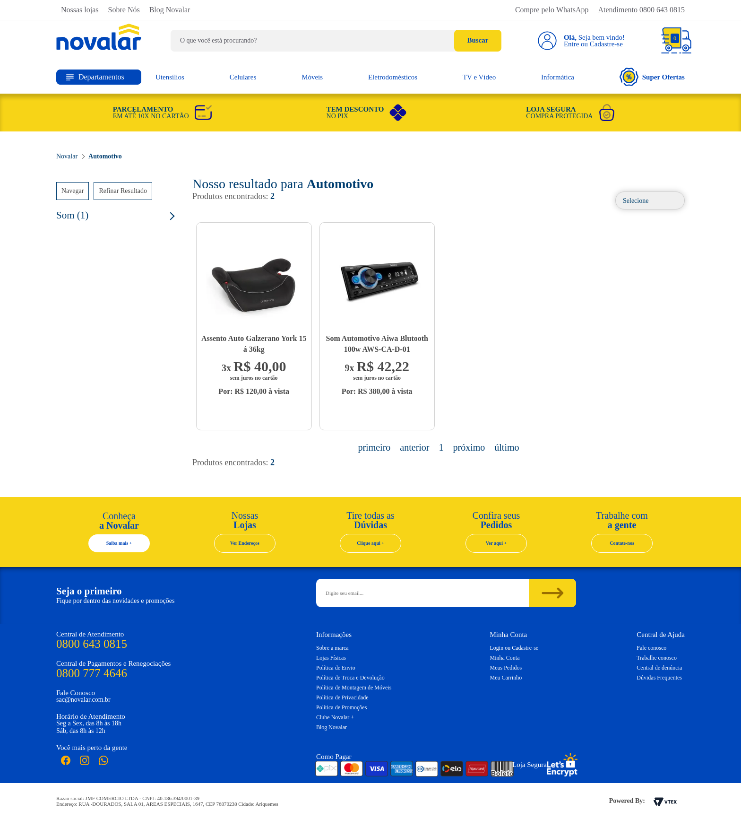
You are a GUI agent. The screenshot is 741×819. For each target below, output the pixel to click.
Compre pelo (552, 10)
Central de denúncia (659, 667)
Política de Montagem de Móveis (353, 687)
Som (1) (72, 215)
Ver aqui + (496, 543)
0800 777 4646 (91, 673)
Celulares (243, 77)
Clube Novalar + (335, 717)
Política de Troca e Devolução (350, 677)
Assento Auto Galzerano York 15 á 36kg (254, 343)
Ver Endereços (244, 543)
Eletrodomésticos (392, 77)
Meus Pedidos (506, 667)
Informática (557, 77)
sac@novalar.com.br (83, 699)
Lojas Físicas (331, 657)
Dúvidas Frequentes (659, 677)
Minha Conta (505, 657)
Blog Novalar (169, 10)
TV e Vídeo (479, 77)
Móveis (312, 77)
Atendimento (641, 10)
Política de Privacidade (342, 697)
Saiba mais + (119, 543)
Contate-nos (622, 543)
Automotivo (105, 156)
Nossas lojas (80, 10)
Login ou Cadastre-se (514, 648)
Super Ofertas (652, 77)
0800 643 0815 (91, 643)
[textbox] (336, 41)
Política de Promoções (341, 707)
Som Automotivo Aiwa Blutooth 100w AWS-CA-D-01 (377, 343)
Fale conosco (651, 648)
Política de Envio (335, 667)
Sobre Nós (124, 10)
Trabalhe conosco (657, 657)
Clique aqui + (370, 543)
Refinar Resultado (122, 190)
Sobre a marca (332, 648)
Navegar (72, 190)
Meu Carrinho (506, 677)
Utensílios (169, 77)
